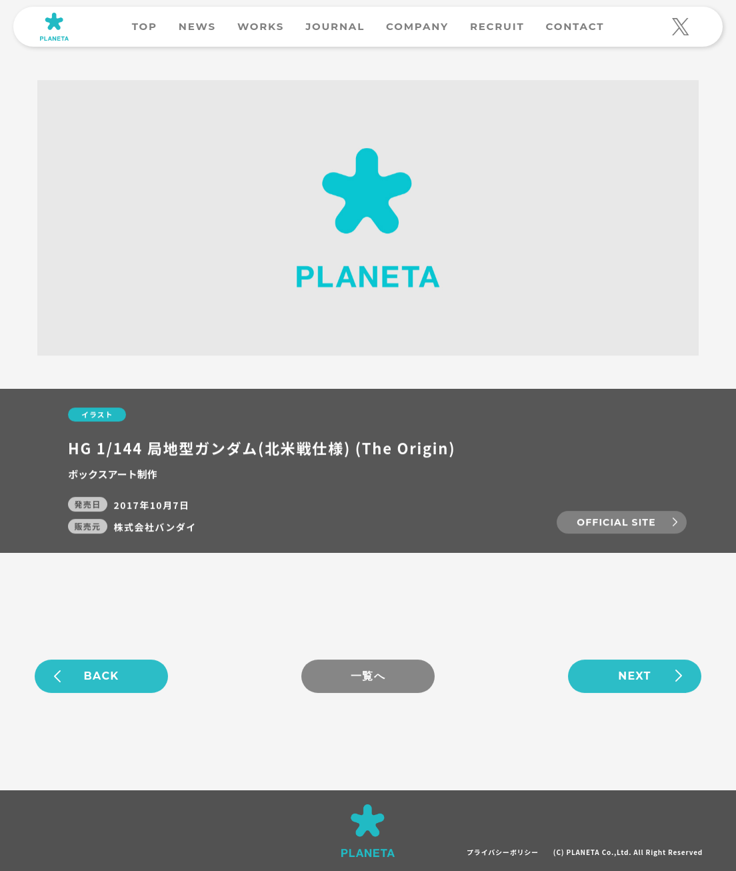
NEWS (197, 26)
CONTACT (574, 26)
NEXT (634, 676)
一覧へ (368, 676)
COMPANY (417, 26)
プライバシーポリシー (503, 852)
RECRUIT (497, 26)
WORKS (260, 26)
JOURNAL (335, 26)
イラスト (97, 414)
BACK (101, 676)
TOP (144, 26)
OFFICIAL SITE (616, 522)
